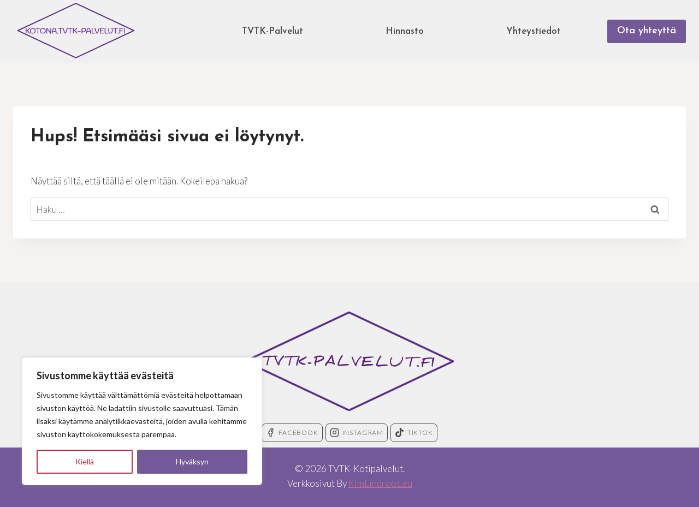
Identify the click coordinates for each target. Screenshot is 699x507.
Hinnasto (405, 31)
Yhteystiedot (533, 31)
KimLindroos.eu (380, 483)
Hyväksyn (192, 461)
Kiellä (84, 461)
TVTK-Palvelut (272, 31)
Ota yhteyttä (646, 31)
